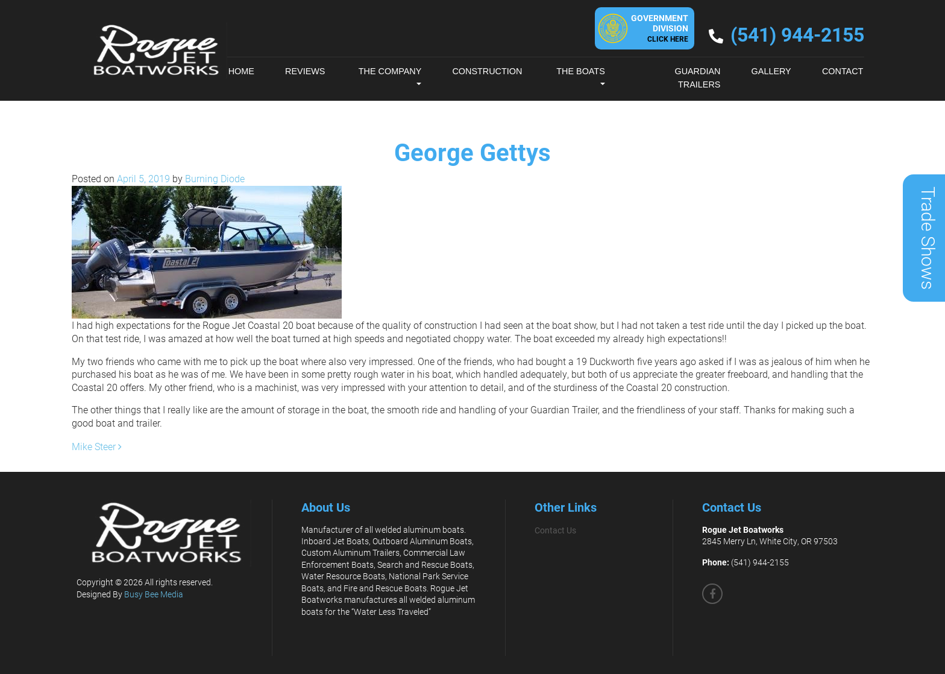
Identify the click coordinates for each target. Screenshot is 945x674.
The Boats (580, 71)
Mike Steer (97, 446)
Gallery (771, 71)
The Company (390, 71)
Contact (842, 71)
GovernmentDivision (659, 27)
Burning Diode (214, 178)
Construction (487, 71)
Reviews (305, 71)
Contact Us (555, 530)
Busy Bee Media (153, 594)
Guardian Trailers (697, 77)
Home (241, 71)
